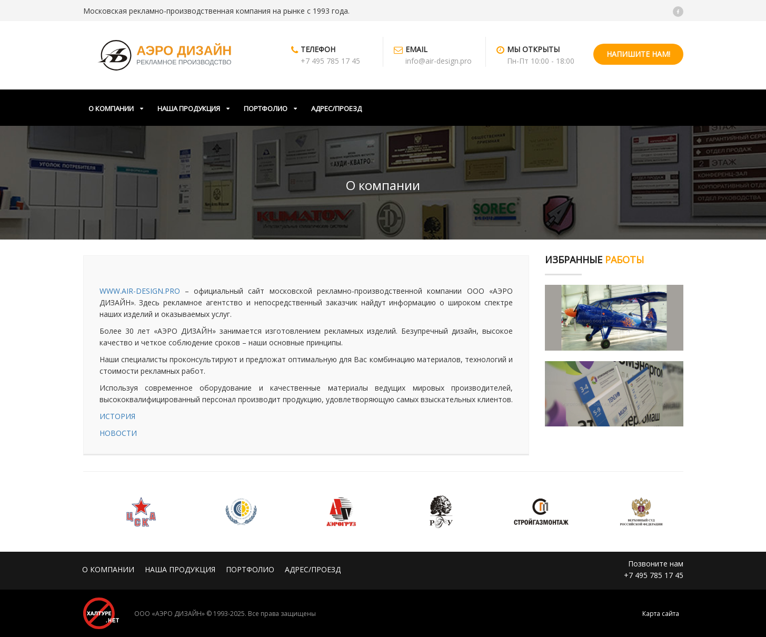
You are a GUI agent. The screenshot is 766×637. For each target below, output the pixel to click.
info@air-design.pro (438, 61)
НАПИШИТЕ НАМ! (638, 54)
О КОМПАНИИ (111, 108)
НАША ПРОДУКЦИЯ (188, 108)
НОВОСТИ (118, 433)
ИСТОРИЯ (117, 416)
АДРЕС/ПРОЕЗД (336, 108)
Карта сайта (660, 613)
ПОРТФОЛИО (265, 108)
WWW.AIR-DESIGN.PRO (140, 291)
